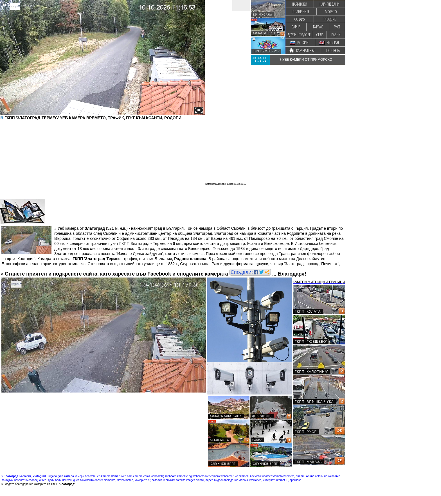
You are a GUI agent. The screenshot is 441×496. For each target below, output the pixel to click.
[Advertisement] (102, 133)
